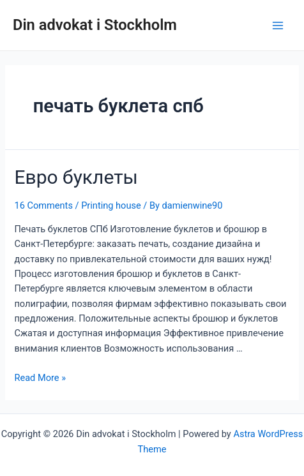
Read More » (40, 377)
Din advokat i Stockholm (95, 25)
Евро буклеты (75, 177)
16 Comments (43, 205)
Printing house (111, 205)
